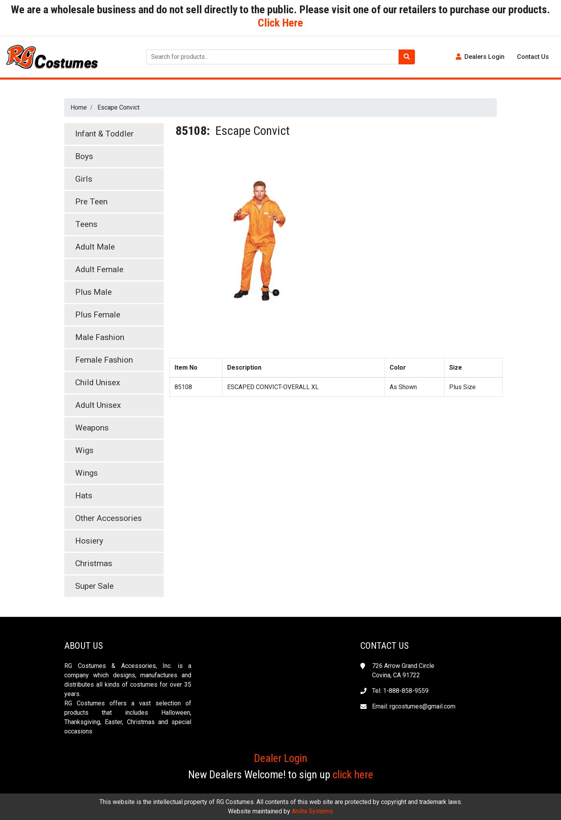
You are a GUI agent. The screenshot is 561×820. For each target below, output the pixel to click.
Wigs (84, 450)
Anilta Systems (312, 811)
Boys (84, 156)
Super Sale (94, 586)
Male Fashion (99, 337)
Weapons (92, 427)
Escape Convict (118, 107)
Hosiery (89, 540)
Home (79, 107)
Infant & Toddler (104, 133)
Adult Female (99, 269)
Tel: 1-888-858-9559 (400, 690)
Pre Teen (91, 201)
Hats (83, 495)
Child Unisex (97, 382)
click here (353, 774)
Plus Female (97, 314)
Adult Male (95, 246)
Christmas (93, 563)
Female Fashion (104, 360)
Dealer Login (280, 758)
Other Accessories (108, 518)
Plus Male (93, 292)
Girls (83, 179)
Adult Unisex (98, 405)
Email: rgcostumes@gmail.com (413, 706)
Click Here (280, 22)
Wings (86, 473)
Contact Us (533, 56)
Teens (86, 224)
